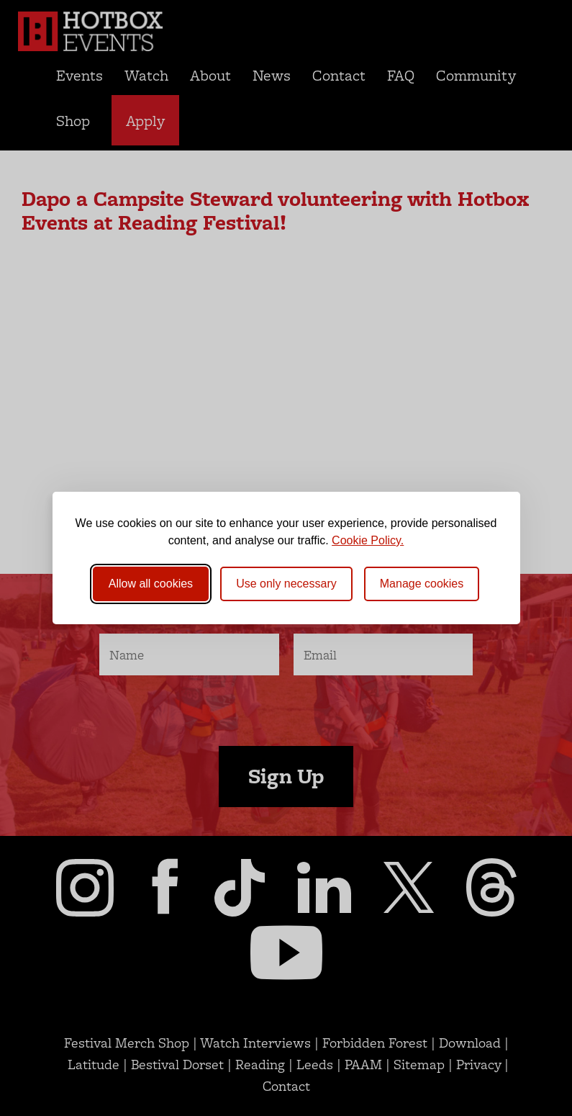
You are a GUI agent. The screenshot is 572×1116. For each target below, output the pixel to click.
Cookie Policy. (368, 540)
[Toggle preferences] (422, 584)
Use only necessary (286, 583)
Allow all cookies (151, 583)
